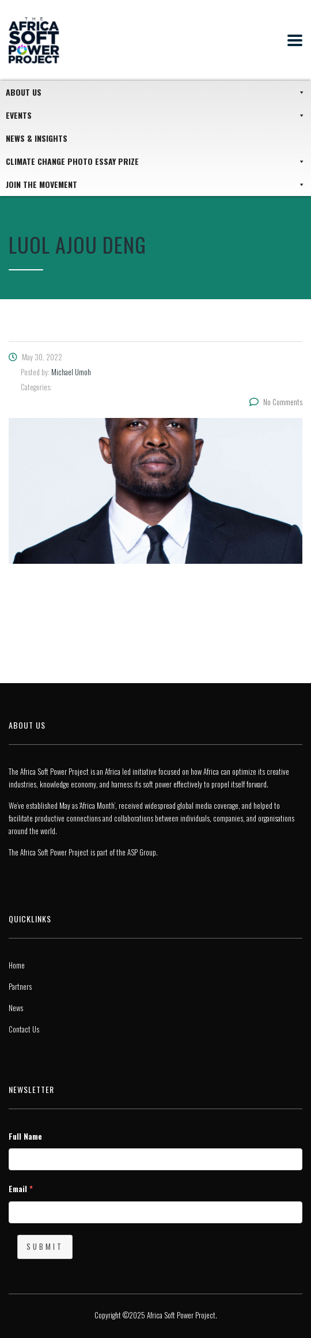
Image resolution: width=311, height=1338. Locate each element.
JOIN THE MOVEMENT (155, 184)
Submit (44, 1246)
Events (155, 115)
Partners (20, 986)
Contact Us (24, 1029)
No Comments (275, 402)
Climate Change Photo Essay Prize (155, 161)
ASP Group (141, 852)
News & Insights (36, 138)
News (16, 1007)
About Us (155, 92)
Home (17, 965)
